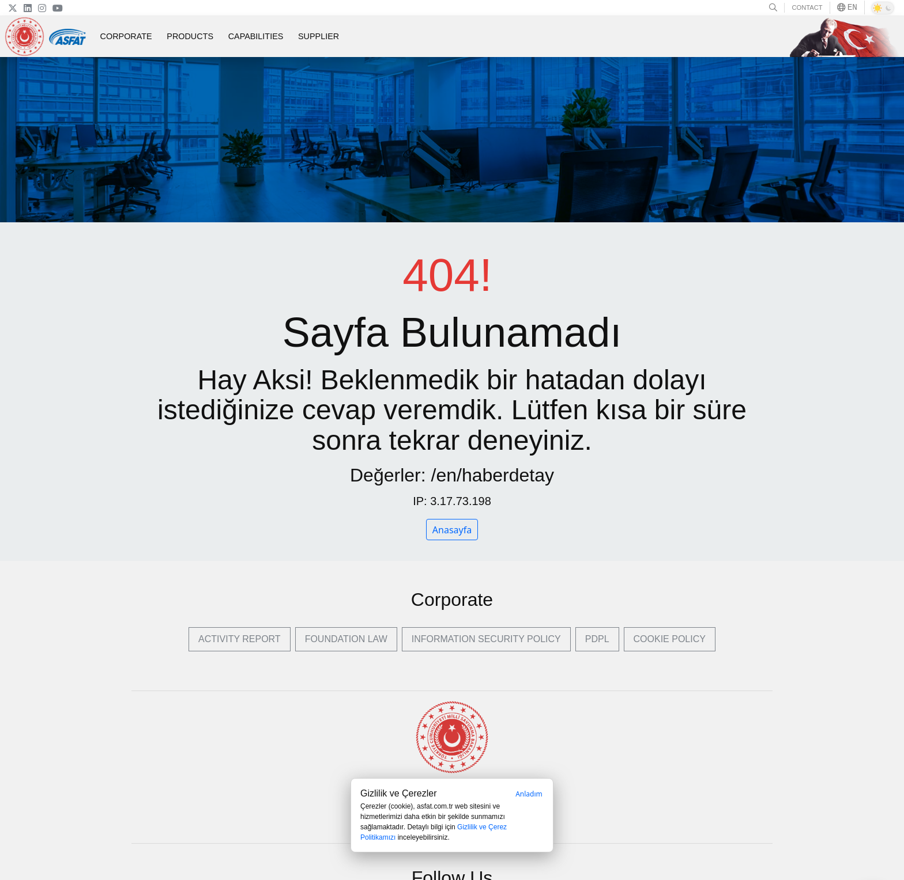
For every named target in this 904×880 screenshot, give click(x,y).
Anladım (529, 794)
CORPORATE (126, 36)
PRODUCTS (190, 36)
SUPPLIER (318, 36)
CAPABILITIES (256, 36)
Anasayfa (452, 530)
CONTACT (807, 7)
